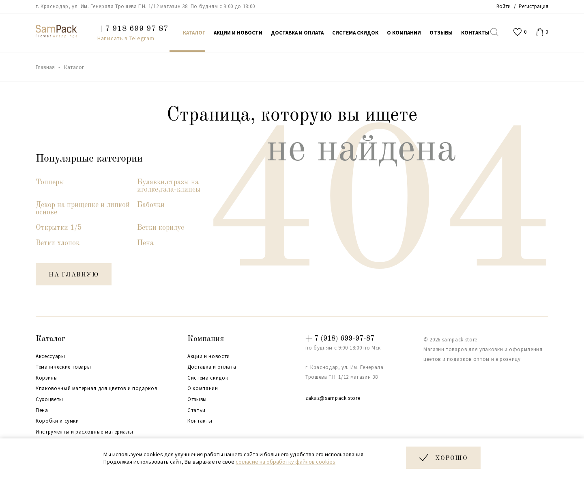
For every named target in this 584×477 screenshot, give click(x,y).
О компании (202, 388)
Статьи (196, 410)
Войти (503, 6)
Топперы (50, 182)
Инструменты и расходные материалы (84, 432)
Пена (145, 243)
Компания (205, 339)
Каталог (50, 339)
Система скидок (207, 378)
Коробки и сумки (57, 421)
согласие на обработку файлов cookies (285, 461)
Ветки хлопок (57, 243)
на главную (74, 275)
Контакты (199, 421)
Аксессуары (50, 356)
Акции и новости (208, 356)
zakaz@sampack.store (332, 398)
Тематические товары (63, 367)
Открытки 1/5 (59, 227)
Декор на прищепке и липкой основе (83, 208)
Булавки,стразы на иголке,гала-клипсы (168, 186)
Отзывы (197, 399)
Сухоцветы (49, 399)
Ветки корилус (160, 227)
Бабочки (151, 205)
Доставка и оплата (211, 367)
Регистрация (533, 6)
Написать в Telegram (125, 38)
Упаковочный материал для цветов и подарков (96, 388)
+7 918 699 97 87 (132, 29)
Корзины (47, 378)
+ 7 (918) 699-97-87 (339, 338)
